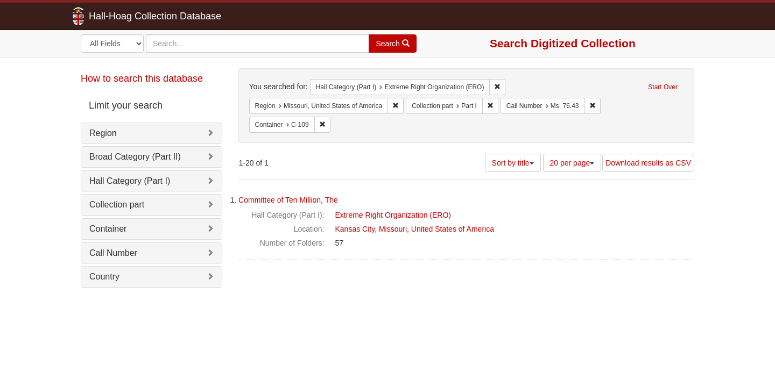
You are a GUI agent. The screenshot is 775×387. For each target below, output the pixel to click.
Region (103, 133)
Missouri (393, 229)
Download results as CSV (648, 163)
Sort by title (513, 163)
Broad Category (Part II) (135, 156)
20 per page (572, 163)
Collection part (116, 204)
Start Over (663, 87)
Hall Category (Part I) (129, 180)
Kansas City (355, 229)
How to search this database (142, 78)
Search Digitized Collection (563, 43)
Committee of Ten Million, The (288, 200)
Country (104, 276)
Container (107, 228)
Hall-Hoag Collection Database (121, 16)
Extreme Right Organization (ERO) (393, 215)
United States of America (452, 229)
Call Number (113, 252)
